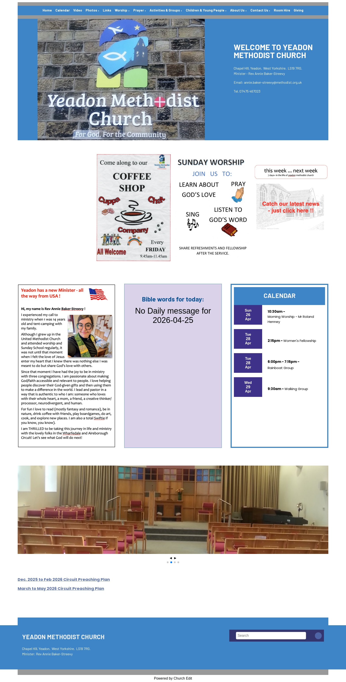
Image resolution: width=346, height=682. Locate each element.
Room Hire (282, 10)
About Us (237, 10)
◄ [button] (171, 558)
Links (107, 10)
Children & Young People (205, 10)
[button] (168, 562)
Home (47, 10)
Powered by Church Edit (173, 678)
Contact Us (259, 10)
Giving (298, 10)
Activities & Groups (165, 10)
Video (77, 10)
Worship (121, 10)
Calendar (62, 10)
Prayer (138, 10)
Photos (91, 10)
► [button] (175, 558)
